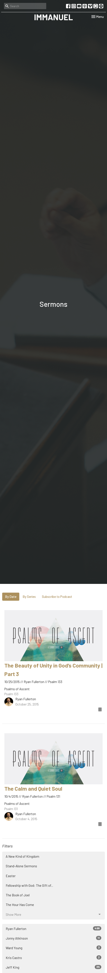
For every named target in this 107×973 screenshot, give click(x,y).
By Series (29, 597)
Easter (11, 876)
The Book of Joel (18, 895)
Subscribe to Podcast (57, 597)
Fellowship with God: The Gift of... (29, 885)
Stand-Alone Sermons (21, 866)
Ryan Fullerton (53, 928)
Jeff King (53, 967)
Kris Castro (53, 957)
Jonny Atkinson (53, 938)
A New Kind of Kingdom (22, 856)
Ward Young (53, 947)
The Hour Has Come (20, 905)
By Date (10, 597)
